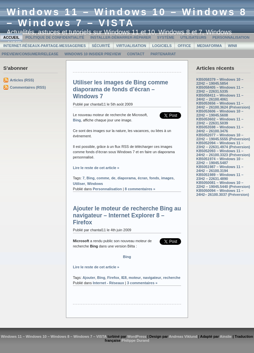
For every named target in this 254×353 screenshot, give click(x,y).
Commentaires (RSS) (28, 87)
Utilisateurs (193, 37)
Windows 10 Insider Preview (92, 54)
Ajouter (88, 278)
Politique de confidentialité (54, 37)
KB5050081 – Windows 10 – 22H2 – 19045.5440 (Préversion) (223, 185)
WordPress (136, 336)
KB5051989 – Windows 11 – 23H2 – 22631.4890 (219, 177)
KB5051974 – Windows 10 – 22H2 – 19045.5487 (219, 161)
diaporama (126, 178)
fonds (154, 178)
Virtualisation (131, 46)
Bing (77, 120)
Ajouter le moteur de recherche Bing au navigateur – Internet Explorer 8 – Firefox (127, 215)
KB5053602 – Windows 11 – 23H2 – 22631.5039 (219, 121)
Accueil (11, 37)
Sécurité (101, 46)
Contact (135, 54)
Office (184, 46)
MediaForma (209, 46)
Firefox (113, 278)
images (167, 178)
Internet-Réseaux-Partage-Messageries (44, 46)
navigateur (152, 278)
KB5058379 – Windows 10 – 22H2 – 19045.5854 (219, 81)
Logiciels (162, 46)
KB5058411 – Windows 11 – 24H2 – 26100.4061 (219, 97)
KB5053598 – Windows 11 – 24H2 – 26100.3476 (219, 129)
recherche (171, 278)
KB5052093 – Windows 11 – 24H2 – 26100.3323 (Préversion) (223, 153)
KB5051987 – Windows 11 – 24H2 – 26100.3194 (219, 169)
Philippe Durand (135, 340)
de (113, 178)
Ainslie (226, 336)
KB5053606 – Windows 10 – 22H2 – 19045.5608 (219, 113)
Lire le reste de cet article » (96, 168)
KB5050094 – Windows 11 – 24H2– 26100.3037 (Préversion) (222, 193)
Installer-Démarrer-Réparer (120, 37)
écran (142, 178)
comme (103, 178)
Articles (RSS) (22, 80)
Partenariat (163, 54)
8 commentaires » (140, 189)
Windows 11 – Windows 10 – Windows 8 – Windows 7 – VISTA (127, 17)
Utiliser (79, 184)
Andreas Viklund (183, 336)
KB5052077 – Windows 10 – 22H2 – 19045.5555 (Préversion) (223, 137)
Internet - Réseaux (108, 283)
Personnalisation (230, 37)
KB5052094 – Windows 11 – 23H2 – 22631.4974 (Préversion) (223, 145)
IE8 (123, 278)
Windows (95, 184)
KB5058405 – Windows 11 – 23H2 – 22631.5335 (219, 89)
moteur (135, 278)
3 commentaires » (142, 283)
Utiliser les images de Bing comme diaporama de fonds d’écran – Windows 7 (120, 89)
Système (165, 37)
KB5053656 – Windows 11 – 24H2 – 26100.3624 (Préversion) (223, 105)
